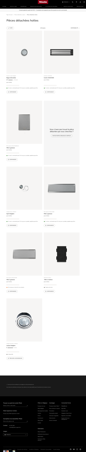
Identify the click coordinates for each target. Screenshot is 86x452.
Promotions (51, 410)
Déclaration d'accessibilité (46, 449)
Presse (39, 415)
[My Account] (80, 2)
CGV (14, 449)
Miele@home (64, 406)
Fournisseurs (40, 418)
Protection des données (22, 449)
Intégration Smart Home (66, 413)
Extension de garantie (53, 415)
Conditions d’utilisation (34, 449)
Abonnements (52, 418)
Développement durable (43, 410)
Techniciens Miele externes (41, 440)
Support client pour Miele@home (65, 419)
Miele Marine (40, 436)
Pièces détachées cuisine (19, 14)
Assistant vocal (64, 410)
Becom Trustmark (53, 420)
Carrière (39, 413)
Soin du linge (13, 6)
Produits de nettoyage (36, 6)
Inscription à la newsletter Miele (12, 418)
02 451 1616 (12, 425)
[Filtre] (10, 28)
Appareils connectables (66, 415)
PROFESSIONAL (80, 6)
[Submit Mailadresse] (27, 421)
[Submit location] (27, 405)
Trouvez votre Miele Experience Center (11, 413)
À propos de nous (41, 406)
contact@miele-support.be (15, 427)
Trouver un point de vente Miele (12, 403)
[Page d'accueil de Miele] (43, 2)
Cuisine (4, 6)
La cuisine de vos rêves (51, 6)
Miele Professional (41, 431)
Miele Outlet (40, 420)
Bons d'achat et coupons (54, 408)
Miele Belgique (41, 408)
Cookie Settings (56, 449)
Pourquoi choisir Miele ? (54, 406)
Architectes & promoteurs (43, 434)
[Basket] (84, 2)
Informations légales (7, 449)
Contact (39, 422)
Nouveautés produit (53, 413)
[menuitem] (5, 6)
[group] (24, 64)
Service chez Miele (68, 6)
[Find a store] (76, 2)
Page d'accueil (9, 14)
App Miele (63, 408)
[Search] (72, 2)
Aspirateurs (23, 6)
